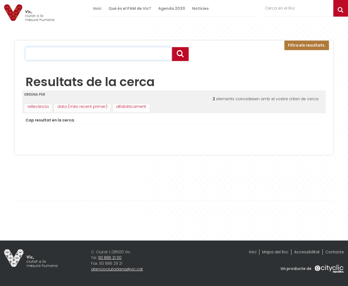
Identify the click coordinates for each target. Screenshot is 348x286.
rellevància (38, 106)
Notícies (200, 8)
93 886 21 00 (110, 257)
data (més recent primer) (82, 106)
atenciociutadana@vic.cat (117, 269)
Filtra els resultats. (306, 45)
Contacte (334, 252)
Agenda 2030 (171, 8)
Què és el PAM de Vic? (129, 8)
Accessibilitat (307, 252)
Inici (97, 8)
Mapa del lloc (275, 252)
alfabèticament (131, 106)
